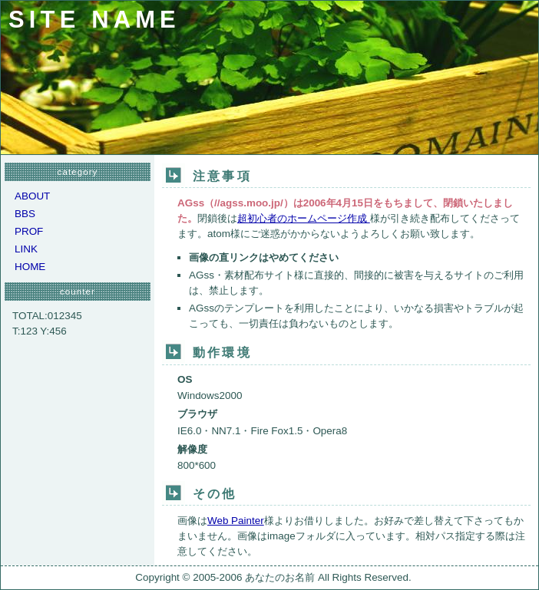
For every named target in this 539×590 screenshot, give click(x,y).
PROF (29, 231)
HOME (30, 266)
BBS (25, 213)
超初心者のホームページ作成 (303, 218)
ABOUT (32, 196)
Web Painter (235, 520)
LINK (26, 249)
